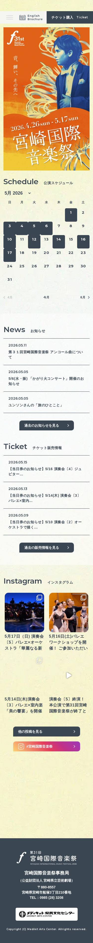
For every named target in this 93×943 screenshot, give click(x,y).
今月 (46, 297)
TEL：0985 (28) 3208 (46, 898)
